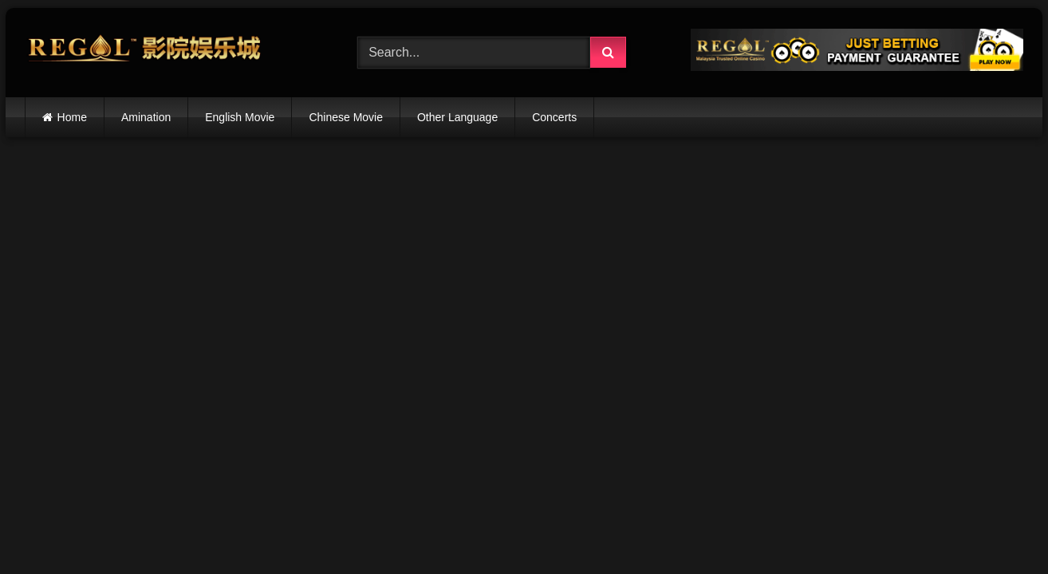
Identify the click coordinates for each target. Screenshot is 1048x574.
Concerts (554, 117)
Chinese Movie (346, 117)
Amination (146, 117)
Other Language (457, 117)
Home (72, 117)
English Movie (239, 117)
